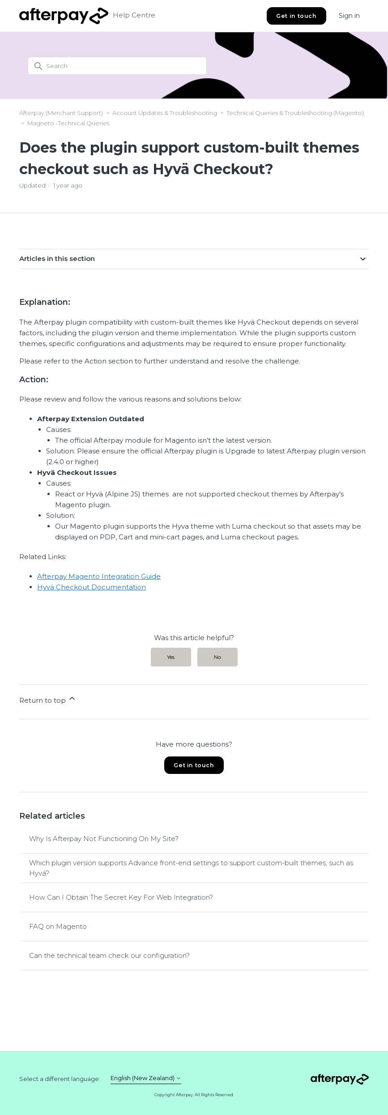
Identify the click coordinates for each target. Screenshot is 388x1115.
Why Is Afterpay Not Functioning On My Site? (104, 838)
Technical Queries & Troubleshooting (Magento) (295, 112)
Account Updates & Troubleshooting (165, 112)
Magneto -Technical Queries (68, 123)
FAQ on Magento (58, 926)
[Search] (117, 66)
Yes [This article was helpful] (171, 657)
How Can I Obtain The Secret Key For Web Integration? (121, 897)
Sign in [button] (349, 16)
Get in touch (296, 16)
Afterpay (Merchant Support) (61, 112)
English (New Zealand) (146, 1078)
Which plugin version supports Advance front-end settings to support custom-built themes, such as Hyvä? (191, 868)
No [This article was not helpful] (217, 657)
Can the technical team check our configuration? (109, 955)
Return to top (48, 699)
